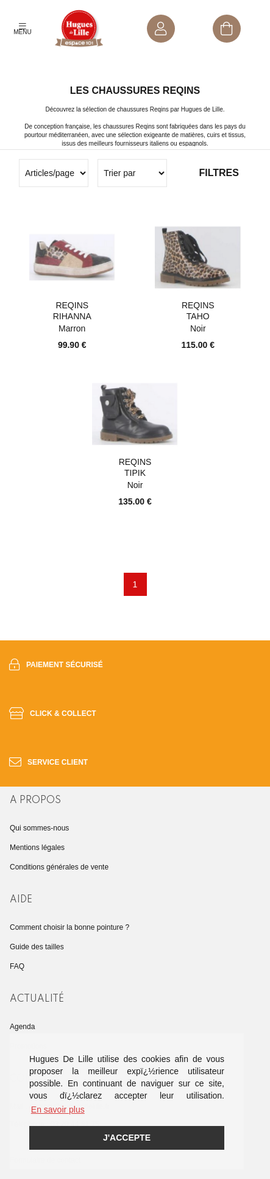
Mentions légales (37, 847)
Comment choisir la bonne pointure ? (69, 927)
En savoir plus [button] (58, 1109)
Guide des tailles (37, 947)
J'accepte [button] (127, 1137)
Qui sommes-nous (39, 828)
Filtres (218, 173)
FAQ (17, 966)
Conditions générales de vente (59, 867)
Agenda (22, 1026)
